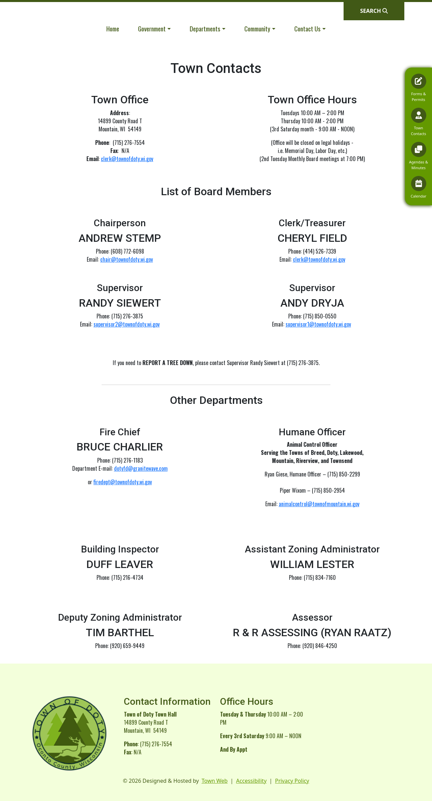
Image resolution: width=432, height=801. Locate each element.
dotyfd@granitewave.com (141, 468)
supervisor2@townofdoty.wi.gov (126, 324)
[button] (154, 28)
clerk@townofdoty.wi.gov (127, 159)
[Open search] (374, 10)
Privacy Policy (292, 780)
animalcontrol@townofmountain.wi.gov (319, 504)
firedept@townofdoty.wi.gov (122, 482)
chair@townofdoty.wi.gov (126, 259)
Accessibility (251, 780)
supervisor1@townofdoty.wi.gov (318, 324)
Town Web (214, 780)
